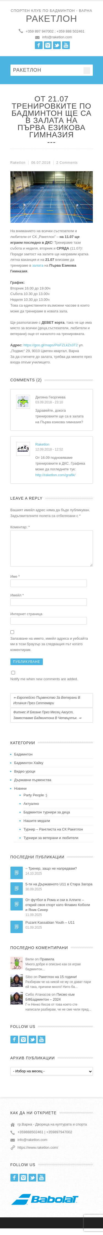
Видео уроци (24, 778)
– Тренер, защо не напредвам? (51, 875)
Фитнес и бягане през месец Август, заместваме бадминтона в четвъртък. (47, 722)
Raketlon (42, 444)
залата (37, 265)
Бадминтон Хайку (28, 769)
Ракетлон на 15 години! (57, 983)
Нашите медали (37, 827)
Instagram (48, 45)
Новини (20, 795)
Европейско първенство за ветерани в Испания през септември (46, 707)
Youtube (66, 45)
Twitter (57, 45)
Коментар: (20, 527)
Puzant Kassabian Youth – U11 (50, 929)
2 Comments (67, 163)
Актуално (31, 810)
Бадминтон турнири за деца (47, 819)
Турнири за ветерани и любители (51, 844)
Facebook (39, 45)
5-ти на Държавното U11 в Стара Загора (59, 891)
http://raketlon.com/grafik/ (55, 475)
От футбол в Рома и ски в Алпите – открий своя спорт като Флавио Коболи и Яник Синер (58, 911)
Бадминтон (23, 761)
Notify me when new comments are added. (44, 686)
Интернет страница (26, 620)
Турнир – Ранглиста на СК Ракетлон (53, 836)
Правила (47, 966)
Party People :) (35, 802)
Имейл (17, 602)
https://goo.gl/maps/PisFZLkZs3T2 (50, 345)
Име (15, 583)
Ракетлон (51, 18)
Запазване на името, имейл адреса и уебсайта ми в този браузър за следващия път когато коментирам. (49, 651)
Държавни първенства (32, 786)
